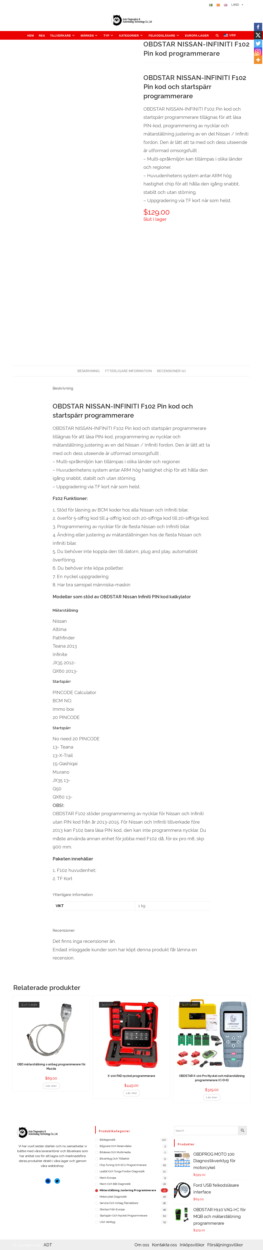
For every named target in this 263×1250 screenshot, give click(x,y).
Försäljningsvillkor (217, 1237)
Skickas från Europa (112, 1209)
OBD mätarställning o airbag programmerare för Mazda (51, 1066)
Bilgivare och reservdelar (116, 1146)
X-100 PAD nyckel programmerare (131, 1076)
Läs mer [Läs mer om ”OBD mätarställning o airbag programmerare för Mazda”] (51, 1085)
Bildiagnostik (107, 1139)
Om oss (141, 1237)
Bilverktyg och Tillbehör (114, 1158)
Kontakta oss (162, 1237)
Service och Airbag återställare (119, 1203)
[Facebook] (258, 27)
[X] (258, 35)
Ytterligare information (128, 371)
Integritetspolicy (149, 1243)
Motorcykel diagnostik (113, 1196)
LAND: (237, 5)
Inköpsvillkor (187, 1237)
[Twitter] (258, 43)
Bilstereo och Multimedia (115, 1152)
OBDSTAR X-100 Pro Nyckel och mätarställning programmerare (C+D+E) (212, 1078)
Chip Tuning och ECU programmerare (123, 1165)
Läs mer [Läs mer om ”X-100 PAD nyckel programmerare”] (131, 1093)
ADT (47, 1237)
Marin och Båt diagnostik (115, 1183)
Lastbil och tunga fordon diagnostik (122, 1171)
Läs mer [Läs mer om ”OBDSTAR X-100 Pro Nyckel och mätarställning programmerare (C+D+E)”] (211, 1097)
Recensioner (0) (171, 371)
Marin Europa (108, 1177)
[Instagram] (258, 51)
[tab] (88, 371)
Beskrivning (88, 371)
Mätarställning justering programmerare (128, 1190)
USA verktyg (107, 1221)
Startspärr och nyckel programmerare (123, 1215)
